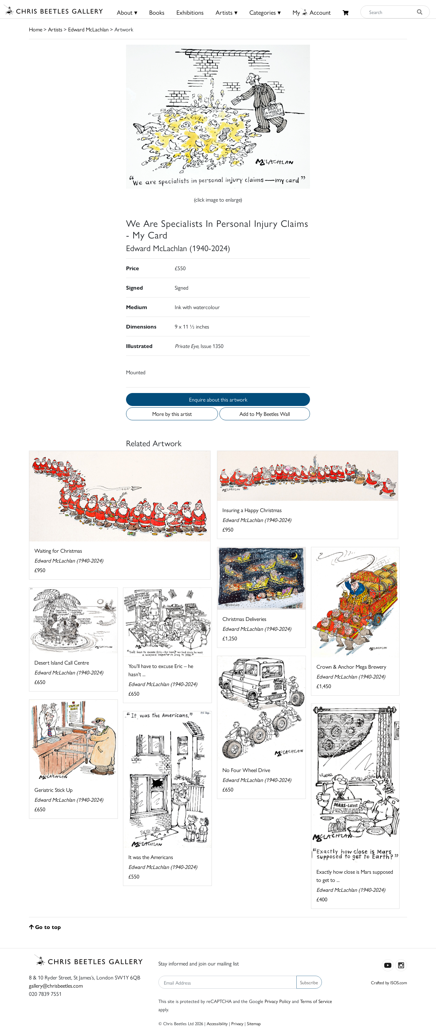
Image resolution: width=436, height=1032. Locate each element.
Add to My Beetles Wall (264, 414)
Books (157, 12)
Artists (55, 29)
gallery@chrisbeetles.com (56, 985)
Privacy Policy (278, 1001)
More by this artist (172, 414)
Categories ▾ (265, 12)
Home (35, 29)
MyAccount (312, 12)
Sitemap (254, 1023)
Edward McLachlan (88, 29)
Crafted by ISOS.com (389, 982)
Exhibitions (190, 12)
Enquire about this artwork (218, 399)
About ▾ (127, 12)
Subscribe (309, 982)
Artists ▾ (226, 12)
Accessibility (217, 1023)
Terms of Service (316, 1001)
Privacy (237, 1023)
